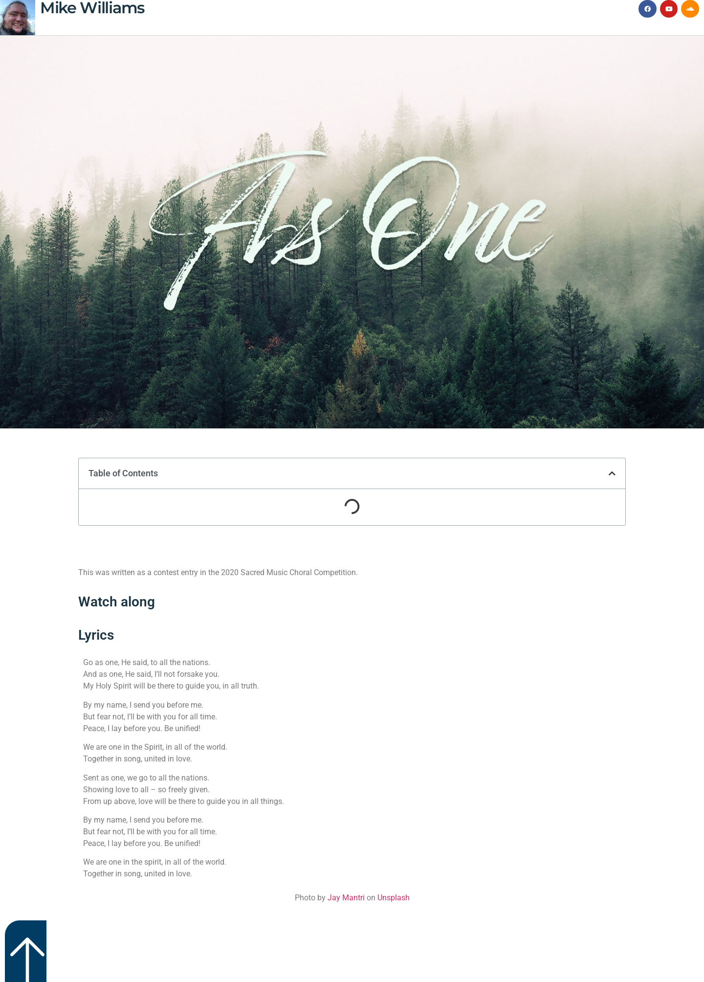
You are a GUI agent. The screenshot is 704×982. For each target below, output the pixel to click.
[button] (612, 473)
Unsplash (393, 897)
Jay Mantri (346, 897)
